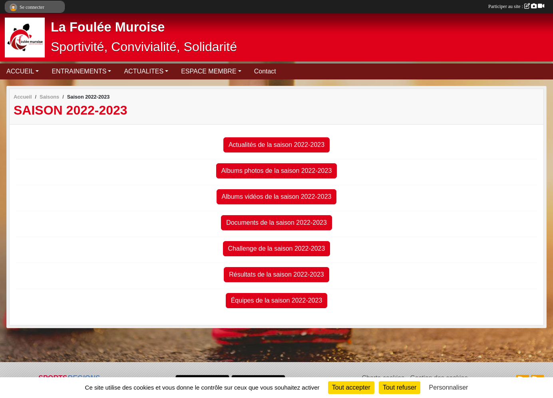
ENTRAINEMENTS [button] (79, 71)
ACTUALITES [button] (143, 71)
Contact (265, 71)
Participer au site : (516, 6)
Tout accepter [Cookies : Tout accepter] (351, 387)
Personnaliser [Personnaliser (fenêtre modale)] (448, 387)
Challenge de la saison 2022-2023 (276, 248)
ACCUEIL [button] (20, 71)
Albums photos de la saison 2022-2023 (276, 170)
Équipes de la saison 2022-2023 (276, 300)
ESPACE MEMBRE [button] (208, 71)
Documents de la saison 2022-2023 (276, 222)
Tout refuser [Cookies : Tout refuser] (399, 387)
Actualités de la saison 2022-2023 (276, 144)
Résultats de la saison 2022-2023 (276, 274)
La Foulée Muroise (108, 27)
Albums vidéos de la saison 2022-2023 (277, 196)
